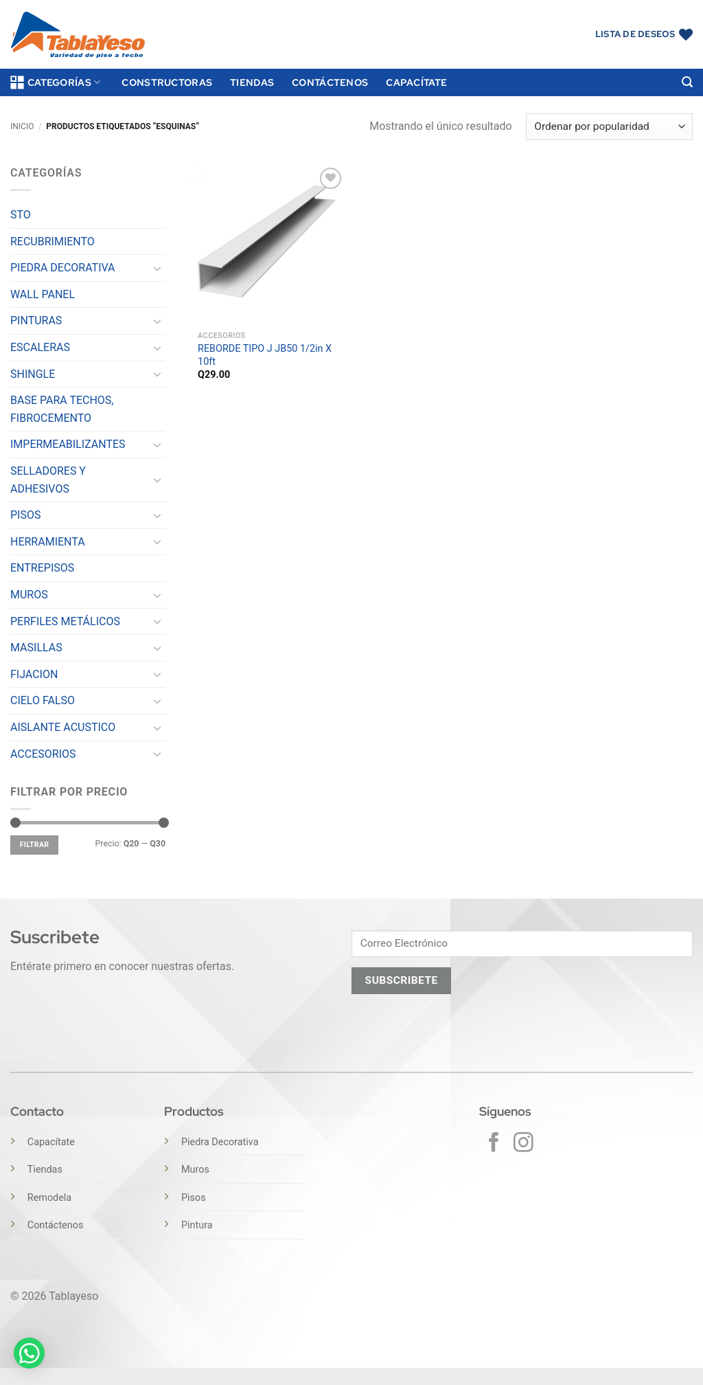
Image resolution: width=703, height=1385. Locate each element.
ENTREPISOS (42, 567)
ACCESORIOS (43, 754)
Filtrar (34, 844)
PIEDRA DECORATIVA (62, 267)
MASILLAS (36, 647)
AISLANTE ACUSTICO (62, 727)
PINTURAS (36, 320)
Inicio (22, 126)
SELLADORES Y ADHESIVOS (48, 479)
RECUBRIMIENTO (52, 241)
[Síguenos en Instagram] (523, 1144)
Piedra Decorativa (219, 1142)
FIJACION (34, 674)
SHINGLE (32, 374)
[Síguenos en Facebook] (494, 1144)
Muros (195, 1169)
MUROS (29, 594)
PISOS (25, 514)
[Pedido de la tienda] (609, 126)
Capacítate (416, 82)
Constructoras (167, 82)
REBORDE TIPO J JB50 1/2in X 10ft (265, 355)
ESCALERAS (40, 347)
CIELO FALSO (42, 700)
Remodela (49, 1198)
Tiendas (252, 82)
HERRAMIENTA (47, 541)
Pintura (197, 1225)
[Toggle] (157, 268)
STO (20, 214)
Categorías (55, 82)
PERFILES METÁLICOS (65, 621)
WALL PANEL (42, 294)
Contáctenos (330, 82)
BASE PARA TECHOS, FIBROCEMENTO (62, 409)
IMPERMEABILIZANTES (68, 444)
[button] (687, 82)
